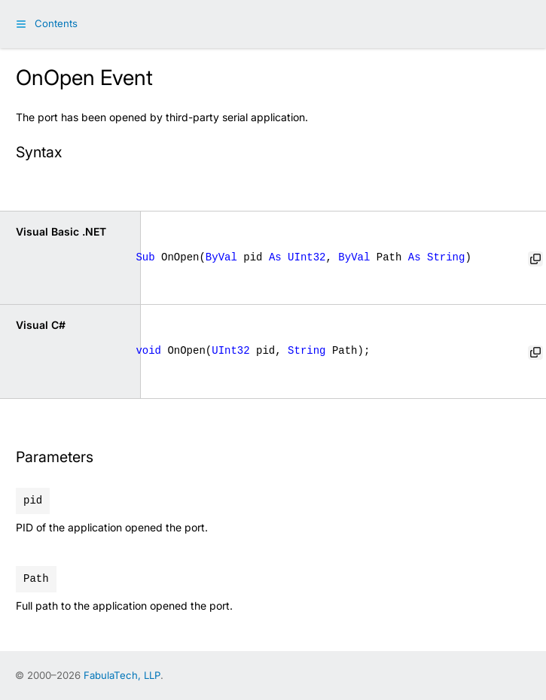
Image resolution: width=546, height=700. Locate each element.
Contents (56, 23)
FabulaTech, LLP (122, 675)
